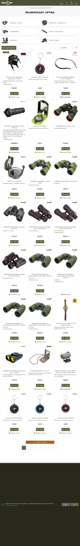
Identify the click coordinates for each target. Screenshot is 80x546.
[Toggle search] (61, 3)
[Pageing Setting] (76, 48)
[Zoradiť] (66, 47)
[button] (66, 3)
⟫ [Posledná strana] (56, 448)
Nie (66, 504)
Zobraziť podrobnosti (11, 505)
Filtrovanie (9, 48)
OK (74, 504)
